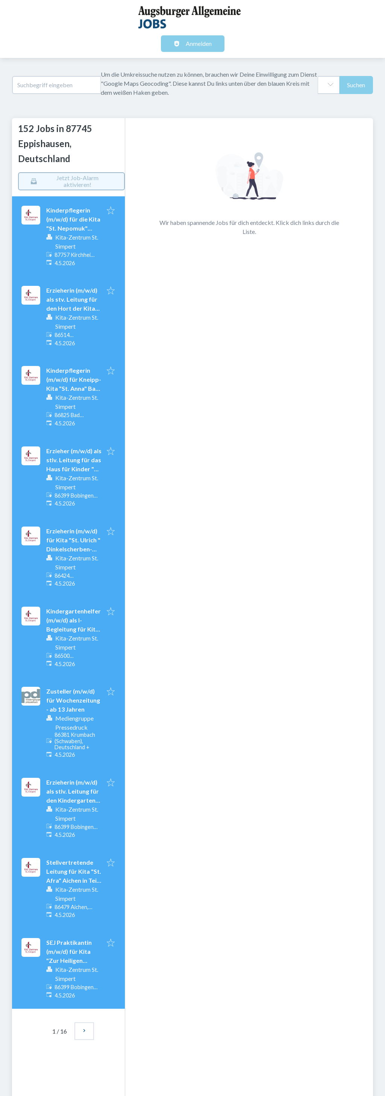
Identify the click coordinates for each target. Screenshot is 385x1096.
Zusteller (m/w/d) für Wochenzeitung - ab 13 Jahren (73, 700)
